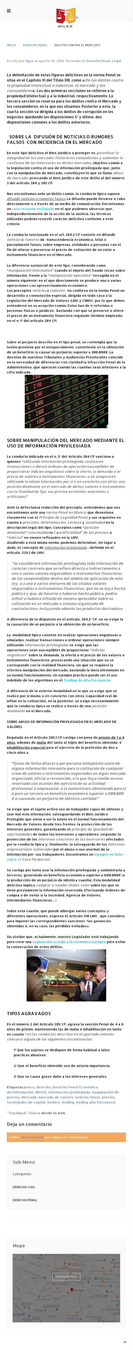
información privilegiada (69, 1092)
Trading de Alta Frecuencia (87, 680)
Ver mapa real (66, 1276)
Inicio (11, 45)
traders (53, 1102)
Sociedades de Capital (26, 1102)
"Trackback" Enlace (23, 1113)
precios (108, 1097)
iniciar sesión (32, 1137)
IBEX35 (41, 1092)
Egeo (29, 61)
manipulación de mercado (39, 173)
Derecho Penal (35, 45)
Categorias (22, 1174)
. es (66, 17)
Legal (116, 61)
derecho (43, 1087)
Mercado (29, 1097)
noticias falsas (87, 1097)
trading (68, 1102)
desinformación (20, 1092)
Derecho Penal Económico (75, 1087)
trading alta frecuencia (96, 1102)
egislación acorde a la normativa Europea (70, 942)
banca (29, 1087)
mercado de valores (56, 1097)
